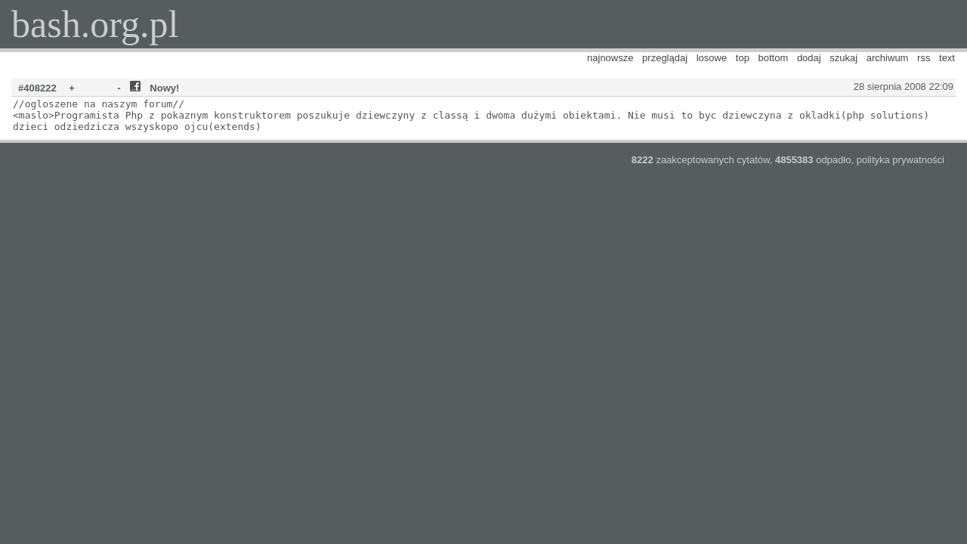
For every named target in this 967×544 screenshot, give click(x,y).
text (947, 57)
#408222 (37, 88)
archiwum (888, 57)
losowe (712, 57)
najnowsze (610, 57)
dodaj (809, 57)
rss (923, 57)
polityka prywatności (900, 159)
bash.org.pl (94, 24)
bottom (773, 57)
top (742, 57)
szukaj (843, 57)
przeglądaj (664, 57)
